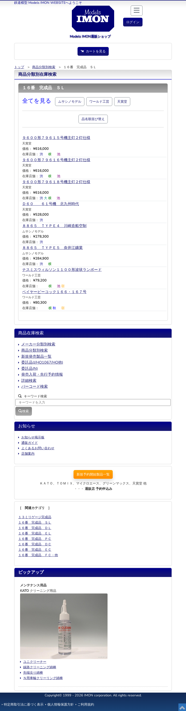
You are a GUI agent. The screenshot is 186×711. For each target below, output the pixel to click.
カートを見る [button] (93, 51)
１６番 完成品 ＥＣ (34, 549)
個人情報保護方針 (60, 704)
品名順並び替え (93, 119)
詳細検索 (28, 380)
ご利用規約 (86, 704)
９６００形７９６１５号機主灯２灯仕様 (56, 137)
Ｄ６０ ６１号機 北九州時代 (50, 203)
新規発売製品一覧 (36, 356)
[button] (133, 22)
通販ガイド (29, 442)
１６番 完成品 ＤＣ (34, 544)
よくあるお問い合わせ (37, 448)
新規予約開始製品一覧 (93, 474)
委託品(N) (29, 368)
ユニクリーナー (34, 661)
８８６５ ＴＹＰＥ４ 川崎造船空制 (54, 225)
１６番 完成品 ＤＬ (34, 528)
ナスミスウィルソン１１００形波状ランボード (62, 269)
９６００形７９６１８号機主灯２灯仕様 (56, 182)
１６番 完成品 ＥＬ (34, 533)
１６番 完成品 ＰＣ (34, 538)
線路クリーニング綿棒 (39, 667)
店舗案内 (28, 453)
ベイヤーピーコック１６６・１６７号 (54, 291)
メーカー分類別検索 (38, 344)
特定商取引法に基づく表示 (23, 704)
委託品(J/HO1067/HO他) (42, 362)
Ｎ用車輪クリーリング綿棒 (43, 678)
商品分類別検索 (43, 67)
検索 (23, 411)
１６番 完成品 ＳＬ (34, 522)
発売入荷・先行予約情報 (42, 374)
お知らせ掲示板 (32, 437)
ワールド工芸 (99, 101)
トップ (19, 67)
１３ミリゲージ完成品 (34, 517)
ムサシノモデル (69, 101)
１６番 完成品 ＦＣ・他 (38, 555)
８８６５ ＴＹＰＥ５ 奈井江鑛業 (52, 247)
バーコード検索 (34, 386)
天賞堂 (122, 101)
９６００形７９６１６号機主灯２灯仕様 (56, 160)
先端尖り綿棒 (33, 672)
